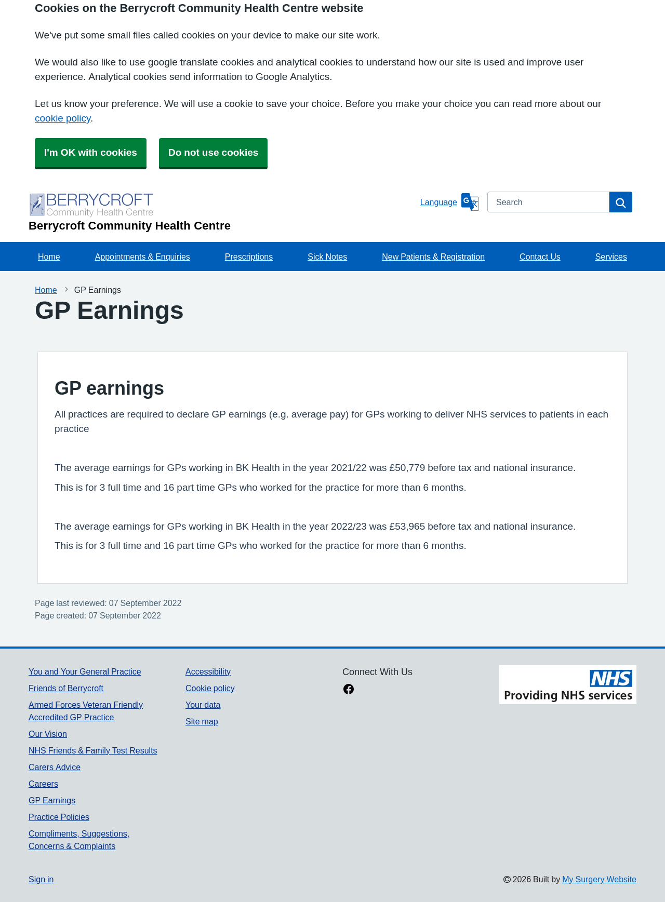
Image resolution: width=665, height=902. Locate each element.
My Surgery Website (599, 879)
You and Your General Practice (85, 671)
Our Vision (48, 734)
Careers (43, 783)
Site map (201, 721)
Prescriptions (249, 256)
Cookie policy (210, 688)
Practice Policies (59, 817)
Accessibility (208, 671)
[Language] (449, 202)
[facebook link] (348, 690)
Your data (202, 705)
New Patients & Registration (433, 256)
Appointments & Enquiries (142, 256)
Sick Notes (327, 256)
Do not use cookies (213, 152)
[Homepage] (222, 212)
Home (49, 256)
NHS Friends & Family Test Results (93, 750)
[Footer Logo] (567, 692)
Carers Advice (55, 767)
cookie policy (62, 118)
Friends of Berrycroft (66, 688)
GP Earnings (52, 800)
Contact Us (540, 256)
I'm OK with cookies (90, 152)
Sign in (41, 879)
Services (611, 256)
